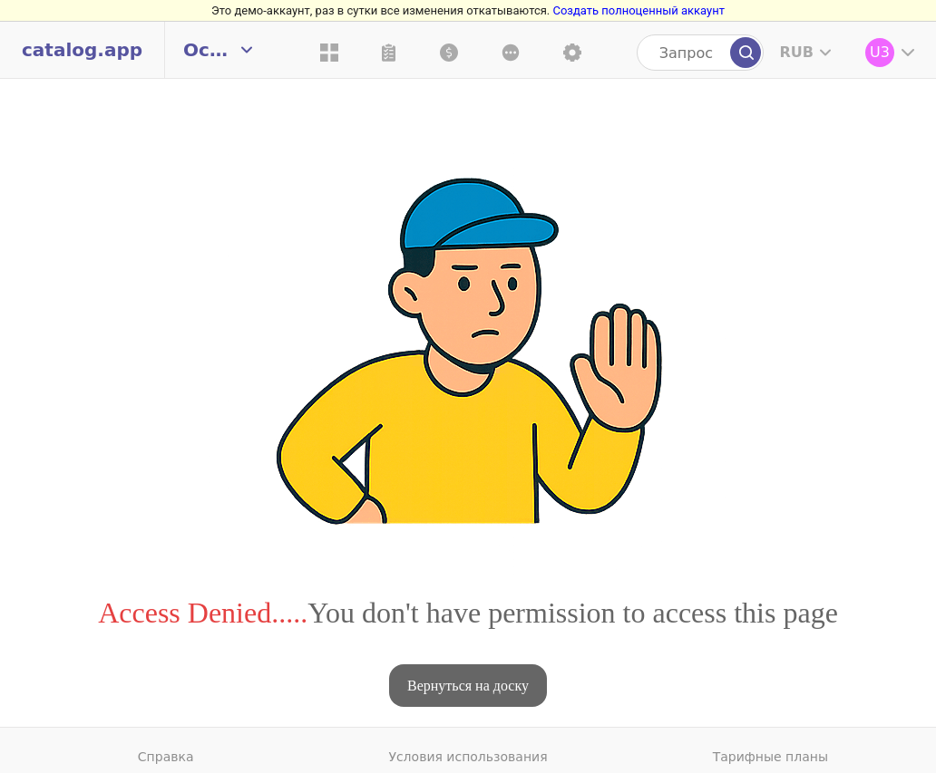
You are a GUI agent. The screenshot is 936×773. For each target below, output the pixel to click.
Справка (166, 756)
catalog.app (82, 50)
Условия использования (467, 756)
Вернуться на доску (468, 685)
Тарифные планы (770, 756)
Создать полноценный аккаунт (638, 10)
